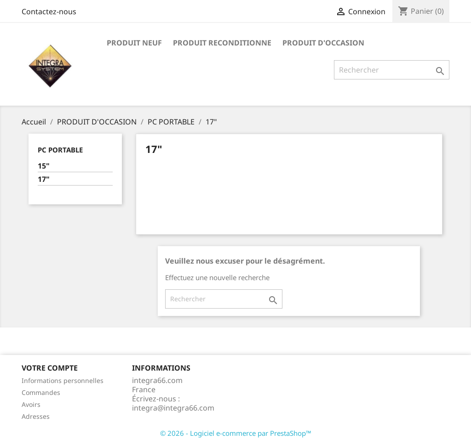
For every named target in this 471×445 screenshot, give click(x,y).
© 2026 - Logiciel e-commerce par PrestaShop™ (235, 433)
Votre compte (50, 368)
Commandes (41, 392)
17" (44, 179)
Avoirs (31, 404)
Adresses (36, 416)
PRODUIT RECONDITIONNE (222, 43)
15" (44, 166)
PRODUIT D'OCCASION (323, 43)
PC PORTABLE (60, 149)
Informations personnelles (62, 380)
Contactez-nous (49, 11)
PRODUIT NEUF (134, 43)
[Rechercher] (391, 69)
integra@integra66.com (173, 408)
